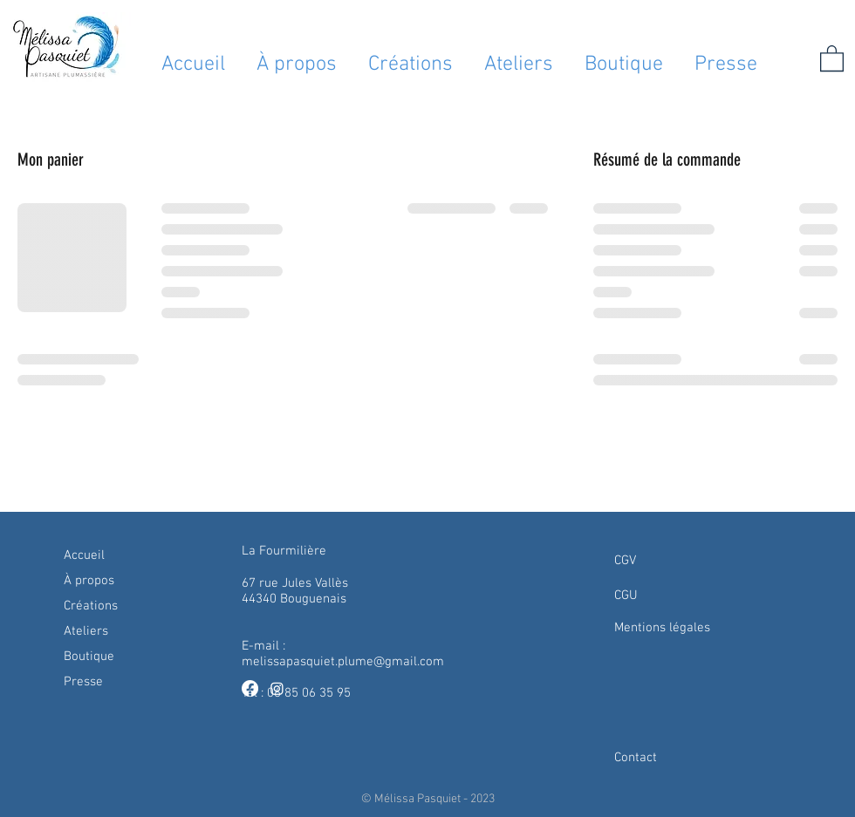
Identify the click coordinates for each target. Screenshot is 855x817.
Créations (91, 606)
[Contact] (688, 758)
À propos (89, 581)
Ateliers (86, 631)
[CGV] (688, 560)
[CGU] (688, 595)
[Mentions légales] (688, 628)
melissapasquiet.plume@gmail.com (343, 662)
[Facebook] (250, 688)
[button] (832, 57)
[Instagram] (277, 688)
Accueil (84, 555)
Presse (83, 682)
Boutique (89, 656)
